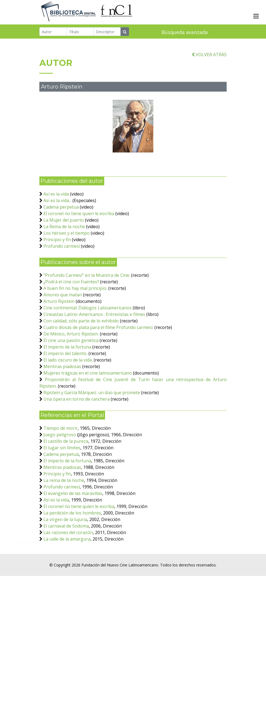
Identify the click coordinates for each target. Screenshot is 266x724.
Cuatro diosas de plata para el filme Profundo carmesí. (98, 352)
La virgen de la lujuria (65, 544)
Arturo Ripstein (59, 325)
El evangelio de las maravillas (72, 518)
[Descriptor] (107, 32)
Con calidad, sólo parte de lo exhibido (81, 345)
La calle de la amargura (66, 563)
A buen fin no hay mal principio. (75, 312)
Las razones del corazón (68, 557)
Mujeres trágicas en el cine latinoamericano (87, 397)
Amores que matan (62, 319)
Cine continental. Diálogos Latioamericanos (87, 332)
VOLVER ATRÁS (209, 79)
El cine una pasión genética (71, 365)
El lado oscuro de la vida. (68, 384)
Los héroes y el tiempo (67, 257)
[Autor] (53, 32)
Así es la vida (56, 218)
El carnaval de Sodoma (66, 550)
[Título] (80, 32)
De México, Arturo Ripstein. (71, 358)
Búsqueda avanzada (185, 33)
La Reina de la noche (64, 251)
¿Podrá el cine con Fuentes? (71, 306)
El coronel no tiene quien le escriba (78, 238)
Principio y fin (57, 264)
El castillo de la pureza (65, 465)
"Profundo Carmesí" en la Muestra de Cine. (86, 299)
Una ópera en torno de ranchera (76, 423)
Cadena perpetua (61, 231)
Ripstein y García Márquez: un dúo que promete (91, 417)
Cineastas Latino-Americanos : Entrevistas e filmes (94, 338)
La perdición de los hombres (72, 537)
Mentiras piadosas (62, 391)
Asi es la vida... (57, 225)
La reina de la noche (63, 504)
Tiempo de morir (60, 452)
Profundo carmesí (61, 270)
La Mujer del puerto (63, 244)
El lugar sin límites (61, 472)
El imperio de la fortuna (67, 371)
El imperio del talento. (65, 378)
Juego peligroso (59, 459)
